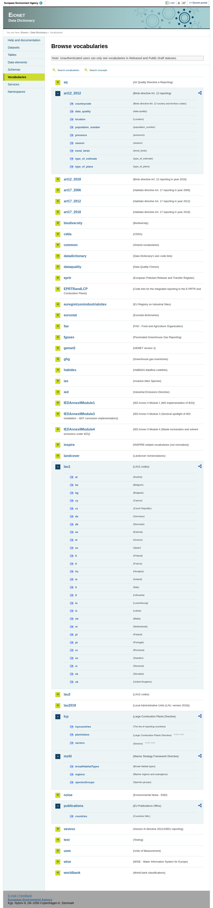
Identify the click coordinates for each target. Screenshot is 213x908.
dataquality (72, 267)
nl (76, 626)
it (76, 587)
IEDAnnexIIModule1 (79, 403)
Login (172, 2)
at (76, 477)
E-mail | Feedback (20, 895)
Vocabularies (17, 77)
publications (73, 806)
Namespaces (16, 91)
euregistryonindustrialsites (85, 304)
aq (66, 82)
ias (66, 381)
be (76, 485)
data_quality (83, 111)
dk (76, 524)
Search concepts (98, 70)
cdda (67, 234)
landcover (71, 456)
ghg (67, 359)
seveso (69, 829)
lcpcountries (83, 726)
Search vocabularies (68, 70)
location (80, 119)
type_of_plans (84, 166)
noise (68, 795)
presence (81, 135)
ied (66, 392)
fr (76, 563)
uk (76, 681)
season (79, 143)
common (71, 245)
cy (76, 500)
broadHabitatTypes (87, 766)
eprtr (67, 278)
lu (76, 603)
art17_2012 (72, 201)
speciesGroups (84, 782)
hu (76, 571)
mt (76, 618)
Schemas (14, 69)
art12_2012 (72, 93)
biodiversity (73, 223)
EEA (24, 3)
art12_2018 (72, 179)
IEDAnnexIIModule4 (79, 429)
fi (76, 555)
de (76, 516)
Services (13, 84)
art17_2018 (72, 212)
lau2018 (70, 705)
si (76, 666)
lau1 (67, 466)
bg (76, 492)
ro (76, 650)
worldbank (72, 872)
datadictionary (75, 256)
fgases (69, 337)
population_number (87, 127)
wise (67, 861)
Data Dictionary (39, 32)
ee (76, 532)
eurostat (70, 315)
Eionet (24, 32)
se (76, 658)
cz (76, 508)
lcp (66, 716)
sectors (80, 742)
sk (76, 673)
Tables (12, 54)
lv (76, 610)
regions (80, 774)
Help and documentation (24, 40)
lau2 (67, 694)
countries (81, 816)
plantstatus (82, 734)
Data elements (17, 62)
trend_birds (82, 150)
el (76, 540)
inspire (69, 444)
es (76, 547)
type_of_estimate (86, 158)
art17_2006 (72, 190)
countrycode (83, 103)
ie (76, 579)
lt (76, 595)
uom (67, 851)
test (66, 840)
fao (66, 326)
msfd (68, 756)
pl (76, 634)
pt (76, 642)
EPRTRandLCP (76, 289)
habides (70, 370)
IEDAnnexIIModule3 (79, 414)
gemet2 (69, 348)
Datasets (14, 47)
